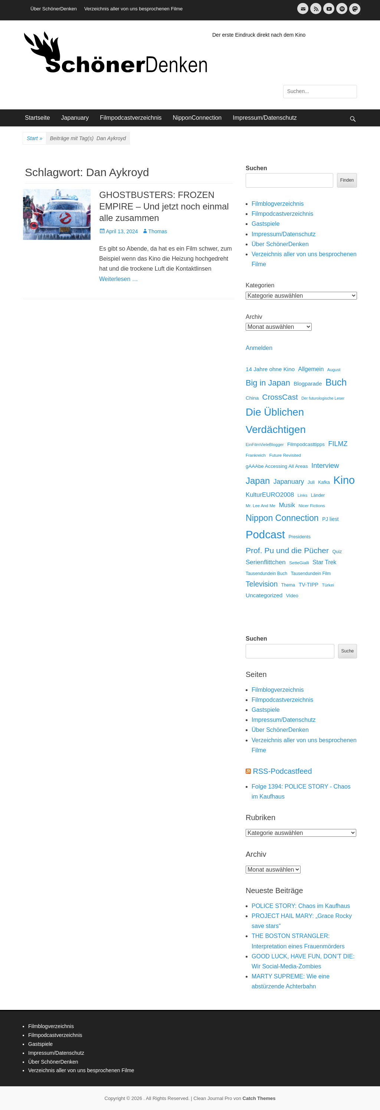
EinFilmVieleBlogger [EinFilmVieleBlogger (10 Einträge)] (265, 444)
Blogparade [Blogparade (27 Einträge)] (308, 384)
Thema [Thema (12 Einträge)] (288, 585)
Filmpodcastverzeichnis (130, 118)
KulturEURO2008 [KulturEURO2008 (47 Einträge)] (270, 494)
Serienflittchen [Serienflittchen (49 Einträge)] (266, 562)
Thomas (157, 231)
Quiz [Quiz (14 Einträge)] (337, 551)
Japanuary (75, 118)
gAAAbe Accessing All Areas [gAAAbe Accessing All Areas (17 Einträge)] (277, 466)
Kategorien (260, 285)
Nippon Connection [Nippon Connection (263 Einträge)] (282, 518)
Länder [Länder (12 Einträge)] (318, 495)
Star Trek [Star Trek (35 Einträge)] (324, 562)
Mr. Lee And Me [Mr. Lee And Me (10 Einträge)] (260, 505)
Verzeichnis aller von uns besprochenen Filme (133, 8)
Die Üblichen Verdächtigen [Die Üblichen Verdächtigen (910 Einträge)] (276, 420)
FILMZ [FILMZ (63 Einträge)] (338, 443)
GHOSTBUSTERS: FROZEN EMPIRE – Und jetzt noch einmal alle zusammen (164, 206)
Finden (347, 180)
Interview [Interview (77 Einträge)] (325, 465)
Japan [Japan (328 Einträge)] (258, 481)
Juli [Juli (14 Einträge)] (311, 482)
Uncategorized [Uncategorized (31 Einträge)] (264, 595)
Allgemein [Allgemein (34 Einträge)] (311, 369)
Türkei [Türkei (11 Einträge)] (328, 584)
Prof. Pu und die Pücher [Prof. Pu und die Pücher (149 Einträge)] (287, 550)
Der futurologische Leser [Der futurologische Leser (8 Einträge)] (322, 398)
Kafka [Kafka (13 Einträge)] (324, 482)
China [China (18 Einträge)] (252, 398)
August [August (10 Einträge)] (334, 369)
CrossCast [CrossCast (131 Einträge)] (280, 397)
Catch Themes (259, 1098)
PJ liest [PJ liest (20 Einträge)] (330, 519)
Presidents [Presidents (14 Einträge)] (299, 536)
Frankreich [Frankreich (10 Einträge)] (256, 455)
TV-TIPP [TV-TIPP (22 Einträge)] (308, 585)
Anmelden (259, 348)
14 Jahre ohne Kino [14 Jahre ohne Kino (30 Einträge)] (270, 369)
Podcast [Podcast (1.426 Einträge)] (265, 534)
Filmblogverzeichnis (278, 204)
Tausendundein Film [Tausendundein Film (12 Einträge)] (311, 573)
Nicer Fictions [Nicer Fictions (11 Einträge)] (311, 505)
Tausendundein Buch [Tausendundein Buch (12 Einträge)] (266, 573)
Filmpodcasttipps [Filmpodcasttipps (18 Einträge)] (306, 444)
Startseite (37, 118)
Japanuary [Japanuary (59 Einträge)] (288, 481)
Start (34, 138)
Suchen (256, 168)
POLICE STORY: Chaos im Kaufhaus (301, 906)
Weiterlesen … (118, 279)
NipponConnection (197, 118)
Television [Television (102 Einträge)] (262, 584)
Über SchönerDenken (53, 8)
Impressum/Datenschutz (265, 118)
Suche (347, 651)
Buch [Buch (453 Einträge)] (336, 382)
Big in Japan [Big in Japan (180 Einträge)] (268, 382)
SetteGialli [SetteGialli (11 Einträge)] (299, 562)
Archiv (254, 317)
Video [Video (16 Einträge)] (292, 595)
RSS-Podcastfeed (282, 771)
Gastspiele (266, 224)
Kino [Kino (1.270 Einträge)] (344, 480)
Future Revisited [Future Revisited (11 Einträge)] (285, 455)
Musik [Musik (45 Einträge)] (287, 505)
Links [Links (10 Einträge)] (303, 495)
